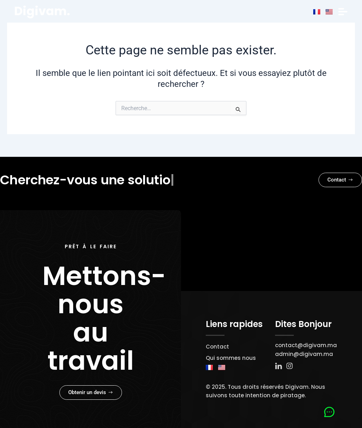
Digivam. (42, 10)
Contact (217, 346)
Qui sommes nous (231, 358)
